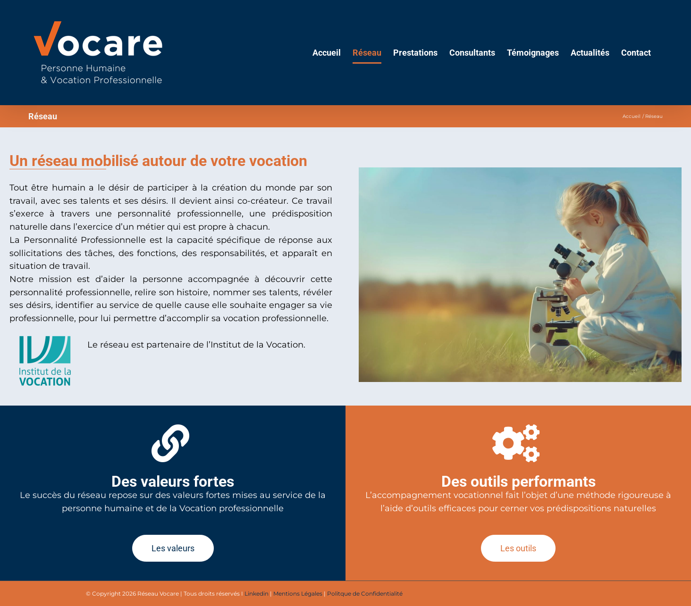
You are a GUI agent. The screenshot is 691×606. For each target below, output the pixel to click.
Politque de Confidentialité (365, 593)
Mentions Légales (297, 593)
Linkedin (256, 593)
